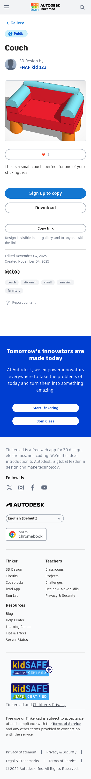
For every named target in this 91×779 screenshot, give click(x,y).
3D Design (14, 569)
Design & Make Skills (62, 589)
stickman (29, 282)
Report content (20, 302)
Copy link (45, 228)
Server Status (17, 639)
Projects (52, 576)
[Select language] (35, 518)
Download (45, 208)
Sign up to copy (45, 193)
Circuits (12, 576)
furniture (14, 290)
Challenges (54, 582)
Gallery (14, 23)
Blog (9, 613)
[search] (82, 7)
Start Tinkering (45, 407)
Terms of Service (67, 723)
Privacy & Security (60, 595)
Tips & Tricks (16, 633)
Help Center (15, 620)
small (48, 282)
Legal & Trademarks (22, 760)
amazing (65, 282)
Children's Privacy (49, 705)
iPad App (13, 589)
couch (12, 282)
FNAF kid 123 (32, 67)
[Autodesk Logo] (25, 505)
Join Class (45, 421)
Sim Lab (12, 595)
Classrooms (55, 569)
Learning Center (18, 626)
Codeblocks (14, 582)
